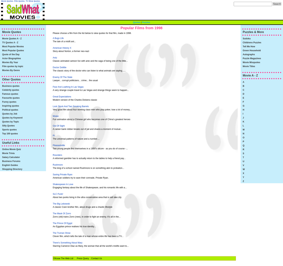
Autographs (249, 54)
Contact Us (96, 258)
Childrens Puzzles (252, 42)
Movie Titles (249, 66)
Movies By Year (10, 62)
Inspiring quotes (10, 106)
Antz (55, 57)
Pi (54, 135)
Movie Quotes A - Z (12, 38)
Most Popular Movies (13, 46)
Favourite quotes (11, 98)
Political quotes (10, 110)
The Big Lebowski (61, 204)
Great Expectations (62, 96)
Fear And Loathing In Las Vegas (68, 87)
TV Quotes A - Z (10, 42)
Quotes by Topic (10, 121)
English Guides (10, 165)
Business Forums (11, 161)
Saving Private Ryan (62, 174)
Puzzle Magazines (252, 58)
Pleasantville (59, 145)
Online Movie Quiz (11, 149)
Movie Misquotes (251, 62)
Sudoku (247, 38)
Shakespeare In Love (63, 184)
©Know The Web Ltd (63, 258)
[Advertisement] (207, 63)
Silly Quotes (8, 125)
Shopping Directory (12, 169)
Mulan (56, 116)
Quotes (136, 22)
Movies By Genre (11, 70)
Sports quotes (9, 129)
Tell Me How (249, 46)
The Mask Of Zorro (62, 213)
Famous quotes (10, 94)
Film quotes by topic (12, 66)
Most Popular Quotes (13, 50)
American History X (62, 48)
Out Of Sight (59, 126)
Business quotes (10, 86)
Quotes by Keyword (12, 117)
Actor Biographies (11, 58)
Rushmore (58, 165)
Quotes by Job (9, 114)
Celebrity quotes (10, 90)
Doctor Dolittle (59, 67)
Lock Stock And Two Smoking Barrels (71, 106)
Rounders (57, 155)
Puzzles (146, 22)
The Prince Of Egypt (62, 223)
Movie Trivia (8, 153)
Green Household (252, 50)
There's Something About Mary (67, 242)
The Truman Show (61, 233)
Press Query (83, 258)
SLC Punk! (58, 194)
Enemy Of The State (62, 77)
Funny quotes (9, 102)
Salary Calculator (11, 157)
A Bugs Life (58, 38)
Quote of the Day (10, 54)
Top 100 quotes (10, 133)
